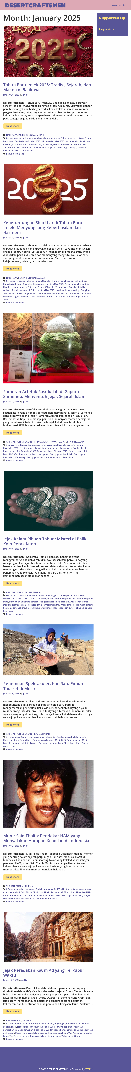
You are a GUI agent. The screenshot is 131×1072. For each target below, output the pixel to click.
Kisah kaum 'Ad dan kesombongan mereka (55, 1029)
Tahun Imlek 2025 (77, 293)
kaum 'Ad (48, 1026)
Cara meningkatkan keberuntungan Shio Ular (28, 281)
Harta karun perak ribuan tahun (22, 595)
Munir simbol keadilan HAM (77, 892)
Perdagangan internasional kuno (43, 604)
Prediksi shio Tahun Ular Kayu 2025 (31, 144)
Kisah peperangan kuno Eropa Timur (57, 595)
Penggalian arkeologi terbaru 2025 (57, 601)
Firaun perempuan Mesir (39, 737)
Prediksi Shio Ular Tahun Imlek (53, 287)
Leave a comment (15, 153)
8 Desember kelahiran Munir (20, 889)
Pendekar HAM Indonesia (41, 895)
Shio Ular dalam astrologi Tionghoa (72, 290)
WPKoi (89, 1069)
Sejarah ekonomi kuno (14, 607)
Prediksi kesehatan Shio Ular (22, 287)
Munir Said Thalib (23, 892)
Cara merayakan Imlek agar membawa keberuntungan (33, 138)
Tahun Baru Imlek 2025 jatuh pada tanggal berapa (52, 147)
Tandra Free (116, 5)
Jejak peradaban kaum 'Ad (30, 1026)
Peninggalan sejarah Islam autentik (44, 457)
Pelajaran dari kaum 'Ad (59, 1033)
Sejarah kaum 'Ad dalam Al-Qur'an (64, 1036)
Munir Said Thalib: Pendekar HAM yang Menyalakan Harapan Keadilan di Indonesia (46, 838)
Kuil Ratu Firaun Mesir (21, 740)
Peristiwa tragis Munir (67, 895)
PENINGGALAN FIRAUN (44, 441)
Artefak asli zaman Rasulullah (52, 445)
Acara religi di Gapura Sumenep (21, 445)
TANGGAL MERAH (35, 135)
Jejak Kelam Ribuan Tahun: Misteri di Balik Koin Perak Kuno (44, 541)
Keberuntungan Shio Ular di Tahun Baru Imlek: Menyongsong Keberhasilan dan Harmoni (42, 227)
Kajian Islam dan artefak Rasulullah (69, 448)
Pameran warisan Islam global (33, 454)
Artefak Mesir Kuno (16, 737)
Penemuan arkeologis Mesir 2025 (49, 740)
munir (88, 889)
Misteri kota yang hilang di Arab (31, 1033)
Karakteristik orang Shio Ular (17, 284)
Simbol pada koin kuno (62, 607)
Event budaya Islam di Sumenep (35, 448)
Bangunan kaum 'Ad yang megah (49, 1023)
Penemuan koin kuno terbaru (24, 601)
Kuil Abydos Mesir (61, 737)
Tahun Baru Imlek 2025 (14, 147)
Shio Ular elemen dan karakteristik (50, 293)
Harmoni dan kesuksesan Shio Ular (69, 281)
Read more (14, 126)
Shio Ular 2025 (47, 290)
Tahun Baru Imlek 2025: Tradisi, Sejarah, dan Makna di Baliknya (47, 87)
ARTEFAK (10, 441)
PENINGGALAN (24, 441)
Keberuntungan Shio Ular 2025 (48, 284)
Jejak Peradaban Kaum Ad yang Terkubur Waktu (43, 972)
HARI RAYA (11, 135)
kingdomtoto (106, 29)
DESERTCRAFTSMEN (35, 5)
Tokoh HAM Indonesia (46, 898)
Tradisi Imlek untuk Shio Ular (43, 296)
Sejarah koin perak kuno (38, 607)
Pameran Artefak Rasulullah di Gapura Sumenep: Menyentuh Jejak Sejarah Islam (44, 394)
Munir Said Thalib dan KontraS (48, 892)
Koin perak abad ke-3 (70, 598)
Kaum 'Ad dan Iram (63, 1026)
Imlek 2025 (59, 141)
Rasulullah (68, 457)
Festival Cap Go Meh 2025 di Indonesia (34, 141)
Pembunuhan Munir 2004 (15, 895)
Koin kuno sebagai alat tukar (45, 598)
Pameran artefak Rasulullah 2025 (19, 451)
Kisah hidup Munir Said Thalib (49, 889)
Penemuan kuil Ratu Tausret (23, 743)
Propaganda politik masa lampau (76, 604)
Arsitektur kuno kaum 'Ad (19, 1023)
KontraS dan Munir (75, 889)
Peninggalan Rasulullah (61, 454)
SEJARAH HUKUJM (24, 886)
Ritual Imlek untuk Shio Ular (26, 290)
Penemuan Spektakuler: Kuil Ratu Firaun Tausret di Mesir (43, 686)
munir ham (8, 892)
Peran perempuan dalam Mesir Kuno (57, 743)
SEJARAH (22, 277)
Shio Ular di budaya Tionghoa (17, 293)
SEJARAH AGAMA (36, 277)
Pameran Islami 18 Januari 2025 (52, 451)
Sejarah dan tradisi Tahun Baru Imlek (68, 144)
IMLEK (21, 135)
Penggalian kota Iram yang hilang (29, 1036)
